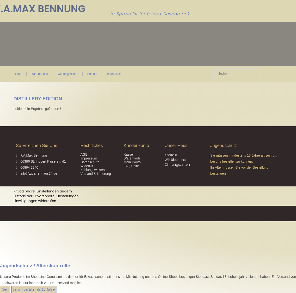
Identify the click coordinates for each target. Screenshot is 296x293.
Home (17, 74)
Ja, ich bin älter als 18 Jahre (34, 289)
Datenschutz (89, 162)
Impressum (114, 74)
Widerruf (86, 166)
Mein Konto (132, 162)
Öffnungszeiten (67, 74)
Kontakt (92, 74)
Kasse (128, 154)
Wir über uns (39, 74)
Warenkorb (131, 158)
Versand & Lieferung (95, 174)
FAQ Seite (131, 166)
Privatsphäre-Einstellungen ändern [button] (42, 191)
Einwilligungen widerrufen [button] (34, 200)
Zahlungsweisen (92, 170)
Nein (5, 289)
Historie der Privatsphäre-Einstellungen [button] (46, 196)
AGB (84, 154)
